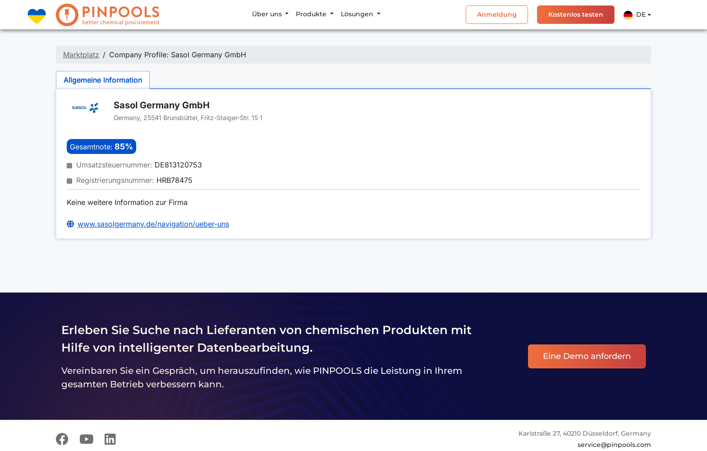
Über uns (268, 14)
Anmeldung (497, 14)
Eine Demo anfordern (587, 356)
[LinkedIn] (110, 439)
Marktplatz (81, 54)
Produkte (312, 14)
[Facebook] (62, 439)
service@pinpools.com (614, 445)
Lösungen (358, 14)
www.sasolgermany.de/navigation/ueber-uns (153, 223)
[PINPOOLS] (107, 15)
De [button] (635, 14)
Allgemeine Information (103, 79)
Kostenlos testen (575, 14)
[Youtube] (87, 439)
